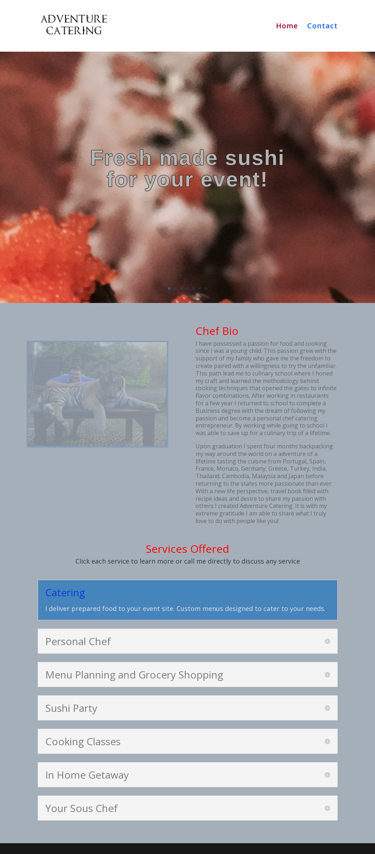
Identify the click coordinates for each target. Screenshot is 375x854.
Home (287, 27)
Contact (322, 27)
